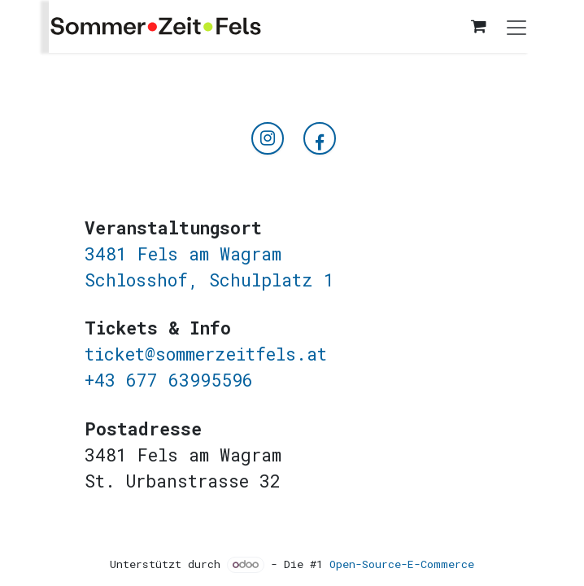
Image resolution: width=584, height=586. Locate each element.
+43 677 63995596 (169, 380)
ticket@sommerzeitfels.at (206, 354)
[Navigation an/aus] (516, 26)
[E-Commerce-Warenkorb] (478, 26)
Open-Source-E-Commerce (401, 564)
